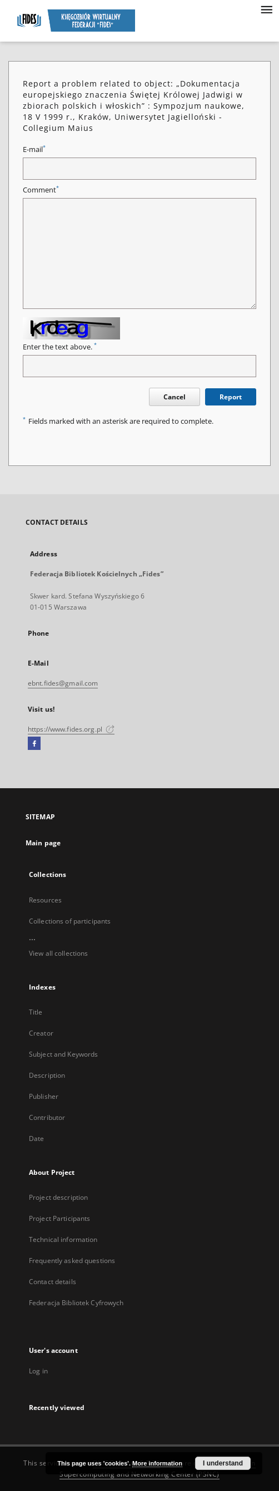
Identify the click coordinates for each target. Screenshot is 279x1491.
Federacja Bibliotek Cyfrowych (76, 1302)
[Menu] (266, 9)
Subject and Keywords (63, 1054)
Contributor (47, 1117)
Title (36, 1012)
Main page (43, 843)
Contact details (52, 1281)
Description (47, 1075)
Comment (41, 190)
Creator (41, 1033)
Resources (45, 900)
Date (36, 1138)
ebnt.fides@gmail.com (63, 683)
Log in (38, 1371)
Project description (58, 1197)
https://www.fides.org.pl (71, 729)
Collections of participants (70, 921)
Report (231, 397)
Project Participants (59, 1218)
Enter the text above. (60, 347)
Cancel (174, 397)
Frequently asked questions (72, 1260)
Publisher (43, 1096)
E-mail (34, 149)
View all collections (58, 953)
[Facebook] (34, 744)
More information (157, 1463)
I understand (223, 1463)
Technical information (63, 1239)
